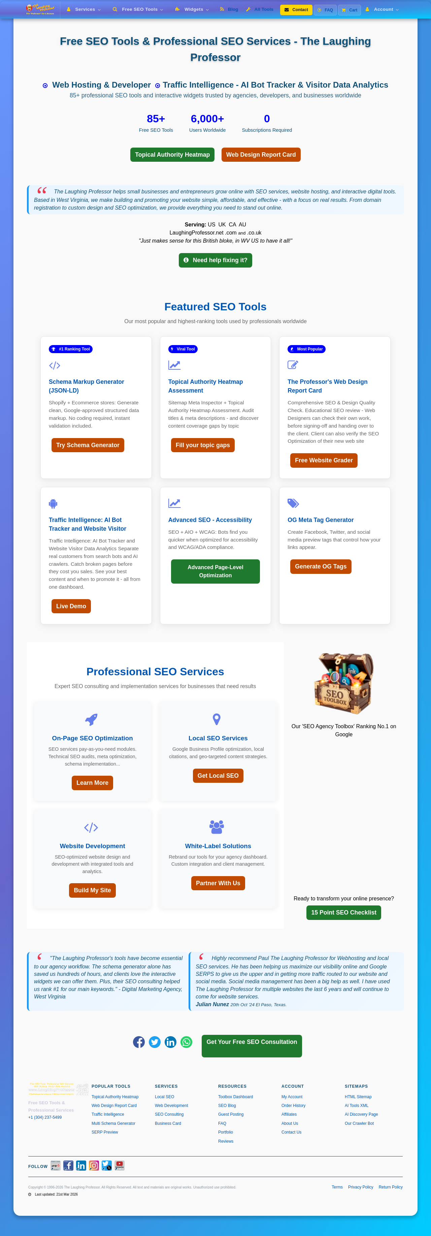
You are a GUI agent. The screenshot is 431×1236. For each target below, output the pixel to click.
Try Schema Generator (88, 445)
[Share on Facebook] (139, 1042)
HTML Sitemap (358, 1096)
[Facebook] (68, 1167)
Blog (229, 9)
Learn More (92, 782)
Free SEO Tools (139, 9)
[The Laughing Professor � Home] (42, 10)
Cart (349, 10)
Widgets (193, 9)
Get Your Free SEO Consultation (251, 1042)
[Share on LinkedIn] (170, 1042)
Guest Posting (230, 1114)
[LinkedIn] (81, 1167)
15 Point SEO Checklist (343, 912)
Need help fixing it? (215, 260)
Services (85, 9)
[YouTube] (119, 1167)
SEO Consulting (169, 1114)
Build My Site (92, 890)
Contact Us (291, 1132)
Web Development (171, 1105)
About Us (289, 1123)
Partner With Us (218, 883)
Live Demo (71, 606)
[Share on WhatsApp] (186, 1042)
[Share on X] (155, 1042)
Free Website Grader (324, 460)
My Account (291, 1096)
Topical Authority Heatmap (172, 154)
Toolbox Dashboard (235, 1096)
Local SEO (164, 1096)
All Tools (259, 9)
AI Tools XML (356, 1105)
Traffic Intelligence (108, 1114)
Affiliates (289, 1114)
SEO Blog (227, 1105)
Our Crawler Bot (359, 1123)
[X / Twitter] (107, 1167)
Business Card (168, 1123)
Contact (296, 9)
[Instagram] (94, 1167)
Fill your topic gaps (203, 445)
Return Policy (391, 1187)
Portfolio (225, 1132)
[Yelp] (56, 1167)
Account (383, 9)
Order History (293, 1105)
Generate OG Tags (320, 566)
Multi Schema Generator (113, 1123)
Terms (337, 1187)
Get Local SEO (218, 775)
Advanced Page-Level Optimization (215, 571)
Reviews (225, 1141)
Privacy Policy (360, 1187)
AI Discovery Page (361, 1114)
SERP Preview (105, 1132)
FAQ (325, 10)
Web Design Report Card (261, 154)
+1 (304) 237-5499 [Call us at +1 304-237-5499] (45, 1117)
